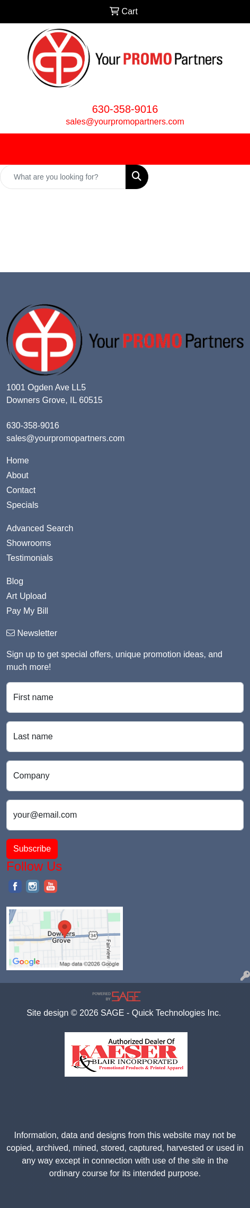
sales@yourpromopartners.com (125, 121)
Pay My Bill (27, 610)
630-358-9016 (125, 109)
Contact (20, 490)
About (17, 475)
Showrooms (28, 543)
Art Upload (26, 596)
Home (17, 460)
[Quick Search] (63, 177)
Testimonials (29, 557)
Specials (22, 504)
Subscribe (32, 848)
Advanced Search (39, 528)
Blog (14, 581)
